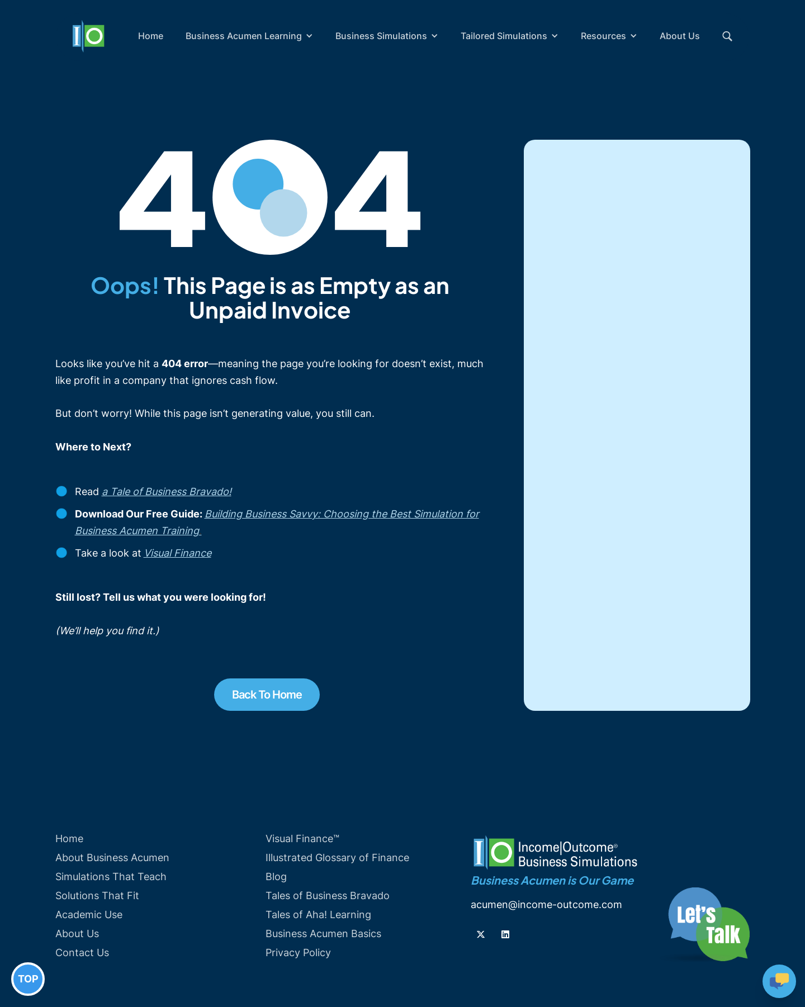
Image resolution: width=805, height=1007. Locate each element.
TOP (28, 979)
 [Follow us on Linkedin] (505, 934)
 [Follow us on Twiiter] (480, 934)
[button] (249, 35)
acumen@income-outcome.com (546, 904)
